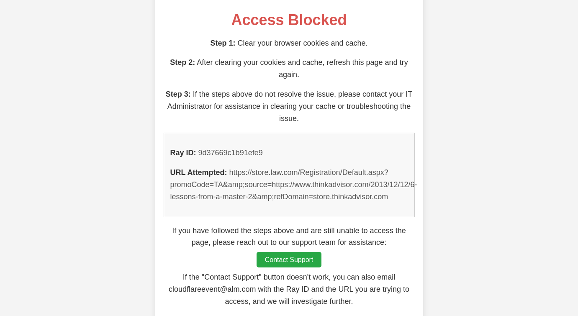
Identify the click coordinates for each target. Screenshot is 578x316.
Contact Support (289, 259)
